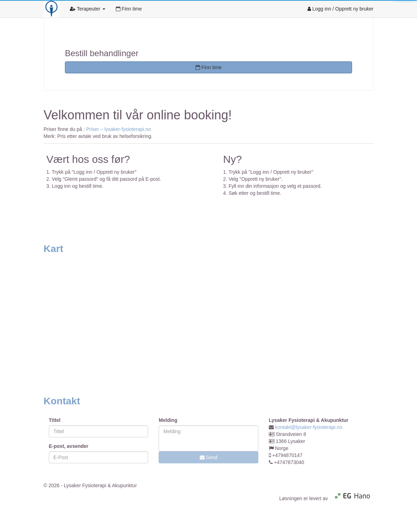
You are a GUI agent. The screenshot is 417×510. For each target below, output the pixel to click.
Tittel (54, 420)
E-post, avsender (68, 446)
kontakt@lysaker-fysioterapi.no (309, 427)
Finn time (129, 9)
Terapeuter (87, 9)
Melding (168, 420)
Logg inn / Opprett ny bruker (340, 9)
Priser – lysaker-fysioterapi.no (118, 129)
